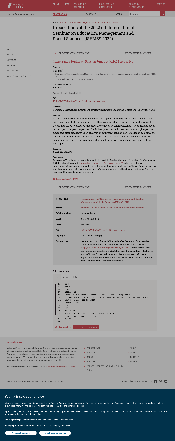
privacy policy (18, 420)
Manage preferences (15, 426)
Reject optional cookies (55, 433)
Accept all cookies (21, 433)
